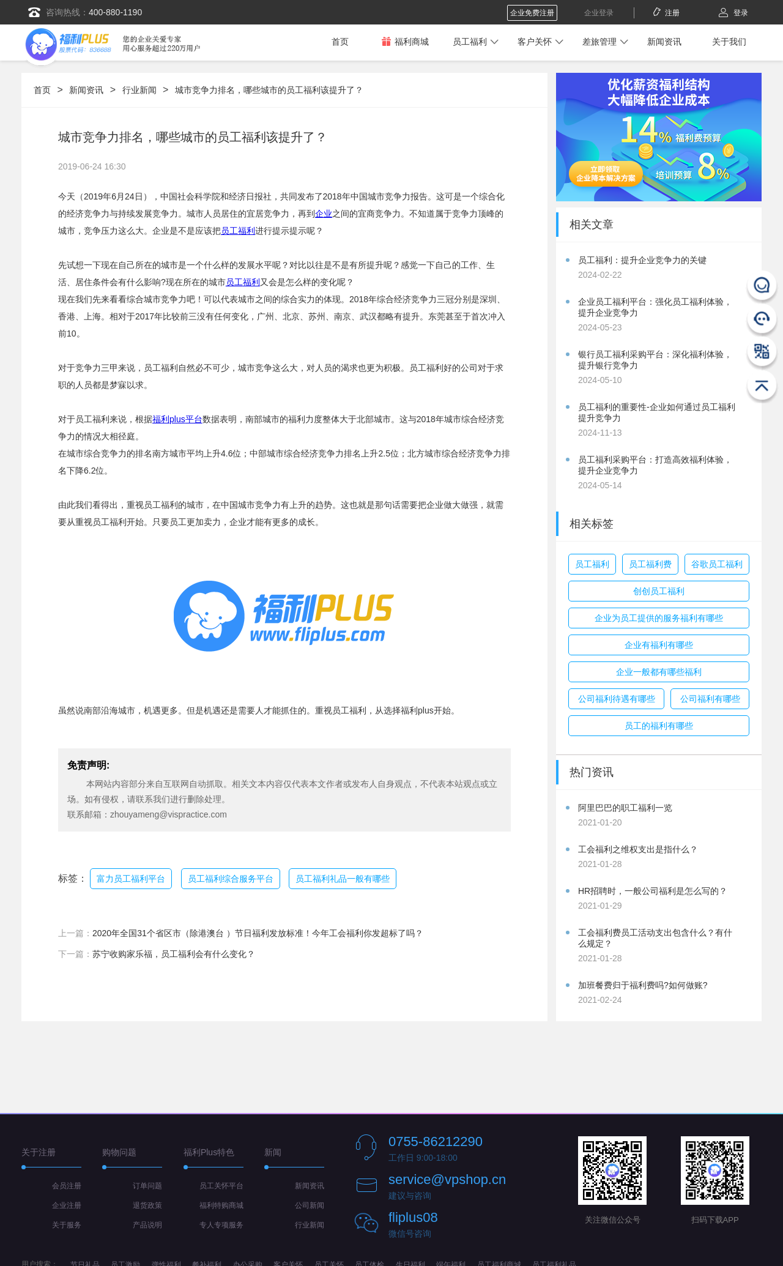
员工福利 (470, 42)
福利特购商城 (221, 1205)
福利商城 (405, 41)
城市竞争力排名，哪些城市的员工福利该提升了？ (269, 90)
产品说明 (147, 1225)
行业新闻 (139, 90)
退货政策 (147, 1205)
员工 (234, 282)
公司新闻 (309, 1205)
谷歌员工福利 (717, 564)
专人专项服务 (221, 1225)
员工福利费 (650, 564)
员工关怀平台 (221, 1186)
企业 (323, 213)
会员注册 (66, 1186)
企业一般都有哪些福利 (659, 672)
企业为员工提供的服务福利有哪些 (659, 618)
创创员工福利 (659, 591)
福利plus (168, 419)
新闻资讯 (664, 42)
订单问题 (147, 1186)
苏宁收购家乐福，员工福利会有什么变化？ (173, 954)
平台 (193, 419)
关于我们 (729, 42)
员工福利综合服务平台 (230, 879)
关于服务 (66, 1225)
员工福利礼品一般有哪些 (342, 879)
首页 (340, 42)
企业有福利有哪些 (659, 645)
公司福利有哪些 (710, 699)
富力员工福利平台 (131, 879)
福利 (251, 282)
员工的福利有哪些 (659, 726)
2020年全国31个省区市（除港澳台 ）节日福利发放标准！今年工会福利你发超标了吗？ (257, 933)
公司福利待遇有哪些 (616, 699)
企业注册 (66, 1205)
